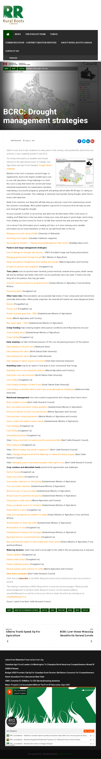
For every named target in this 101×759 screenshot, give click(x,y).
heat (52, 610)
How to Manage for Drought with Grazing (24, 252)
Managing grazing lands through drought (24, 257)
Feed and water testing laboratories (22, 416)
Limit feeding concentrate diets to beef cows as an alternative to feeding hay (40, 389)
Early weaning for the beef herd (20, 347)
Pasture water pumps (16, 559)
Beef (13, 69)
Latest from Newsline (14, 660)
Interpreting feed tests (16, 435)
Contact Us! (12, 51)
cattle (21, 69)
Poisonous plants (14, 291)
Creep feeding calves (16, 332)
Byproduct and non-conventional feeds (24, 537)
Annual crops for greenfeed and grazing (24, 496)
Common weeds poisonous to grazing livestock (28, 283)
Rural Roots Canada (65, 754)
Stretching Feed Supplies (17, 238)
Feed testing (12, 431)
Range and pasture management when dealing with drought (32, 262)
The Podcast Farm (35, 34)
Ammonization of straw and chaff (22, 523)
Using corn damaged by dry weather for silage (27, 515)
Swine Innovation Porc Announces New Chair (24, 677)
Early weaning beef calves (18, 351)
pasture (61, 610)
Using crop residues (15, 477)
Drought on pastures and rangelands (22, 267)
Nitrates (10, 304)
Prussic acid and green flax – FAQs (22, 313)
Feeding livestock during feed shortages (24, 532)
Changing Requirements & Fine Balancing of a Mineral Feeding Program (44, 454)
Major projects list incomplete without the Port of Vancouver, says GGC (37, 685)
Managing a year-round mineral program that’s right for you (38, 462)
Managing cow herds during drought (22, 233)
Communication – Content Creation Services (30, 42)
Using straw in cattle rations (19, 500)
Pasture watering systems (18, 564)
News (18, 34)
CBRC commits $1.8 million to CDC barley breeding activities (32, 681)
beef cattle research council (26, 610)
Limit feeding (12, 380)
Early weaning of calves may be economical (26, 361)
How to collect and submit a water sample (25, 421)
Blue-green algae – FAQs (17, 323)
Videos (54, 34)
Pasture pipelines (14, 555)
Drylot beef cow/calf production (21, 375)
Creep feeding (13, 337)
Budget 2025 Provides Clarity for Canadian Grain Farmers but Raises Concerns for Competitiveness (49, 673)
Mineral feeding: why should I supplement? (31, 449)
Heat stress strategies (17, 573)
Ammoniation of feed (16, 527)
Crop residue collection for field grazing (24, 481)
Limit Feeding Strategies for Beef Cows (24, 384)
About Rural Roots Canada (76, 42)
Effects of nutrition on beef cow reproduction (27, 412)
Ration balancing (14, 445)
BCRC (6, 69)
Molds (9, 318)
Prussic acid (12, 309)
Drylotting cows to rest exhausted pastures (25, 370)
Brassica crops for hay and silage (21, 491)
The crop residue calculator (19, 486)
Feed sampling (13, 426)
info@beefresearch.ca (16, 597)
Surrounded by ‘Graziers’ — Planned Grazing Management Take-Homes (38, 243)
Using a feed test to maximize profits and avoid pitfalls (37, 440)
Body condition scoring (17, 402)
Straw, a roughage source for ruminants (24, 505)
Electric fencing (13, 472)
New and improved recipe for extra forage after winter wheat (33, 542)
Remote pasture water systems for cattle (25, 569)
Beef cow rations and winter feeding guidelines (27, 407)
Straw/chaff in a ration (16, 510)
